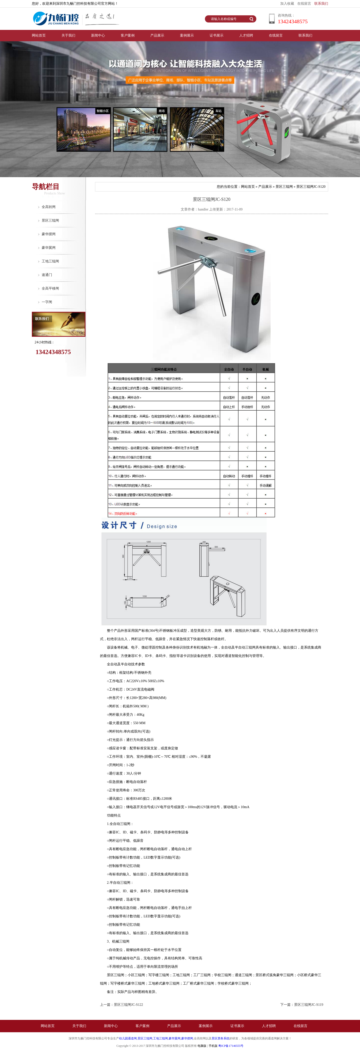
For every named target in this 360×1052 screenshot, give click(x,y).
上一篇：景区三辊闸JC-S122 (121, 1005)
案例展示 (187, 35)
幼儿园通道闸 (128, 1038)
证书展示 (216, 35)
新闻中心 (98, 35)
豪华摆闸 (49, 234)
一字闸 (47, 302)
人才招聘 (246, 35)
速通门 (47, 275)
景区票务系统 (220, 1038)
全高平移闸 (50, 288)
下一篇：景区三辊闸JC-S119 (301, 1005)
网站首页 (39, 35)
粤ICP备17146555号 (231, 1046)
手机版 (213, 1046)
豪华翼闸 (49, 248)
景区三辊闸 (50, 220)
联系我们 (321, 3)
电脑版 (202, 1046)
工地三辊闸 (50, 261)
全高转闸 (49, 207)
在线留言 (304, 3)
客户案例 (128, 35)
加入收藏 (287, 3)
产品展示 (157, 35)
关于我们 (68, 35)
